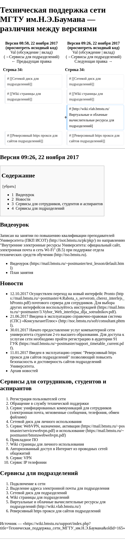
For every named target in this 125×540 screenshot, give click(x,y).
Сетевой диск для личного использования (46, 421)
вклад (46, 52)
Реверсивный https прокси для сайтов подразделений (63, 354)
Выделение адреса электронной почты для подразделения (59, 488)
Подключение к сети (27, 484)
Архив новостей (24, 371)
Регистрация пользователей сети (38, 399)
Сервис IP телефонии (28, 462)
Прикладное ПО (24, 440)
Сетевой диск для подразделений (38, 493)
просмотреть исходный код (31, 48)
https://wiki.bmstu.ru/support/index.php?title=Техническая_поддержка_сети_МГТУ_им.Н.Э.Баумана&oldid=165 (61, 525)
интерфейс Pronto (100, 294)
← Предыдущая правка (32, 61)
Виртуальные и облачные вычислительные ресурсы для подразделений (58, 504)
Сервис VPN (21, 458)
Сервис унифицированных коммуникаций (46, 408)
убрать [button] (9, 186)
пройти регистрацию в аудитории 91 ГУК (63, 341)
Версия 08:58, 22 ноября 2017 (31, 43)
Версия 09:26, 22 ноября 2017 (93, 43)
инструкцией (85, 307)
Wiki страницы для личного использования (47, 444)
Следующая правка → (93, 61)
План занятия (21, 272)
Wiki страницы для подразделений (39, 497)
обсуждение (28, 52)
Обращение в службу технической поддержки (49, 403)
